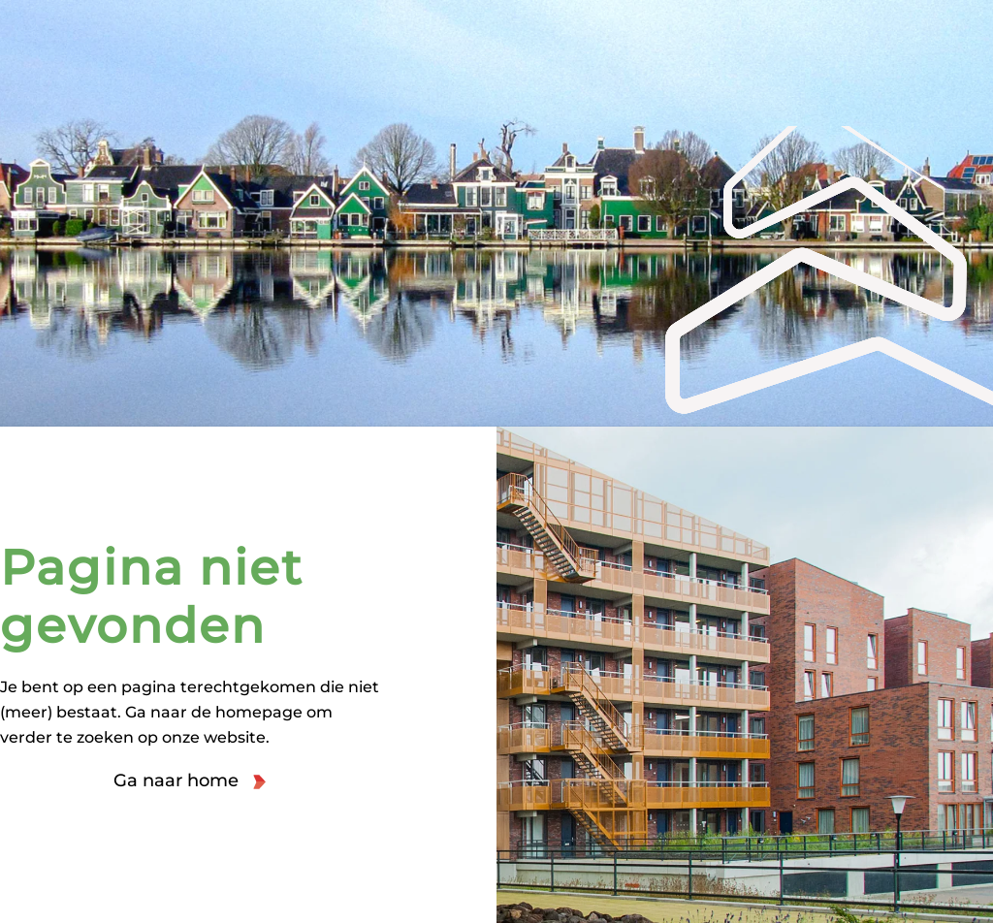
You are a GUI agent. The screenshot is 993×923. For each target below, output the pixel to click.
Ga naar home (176, 780)
